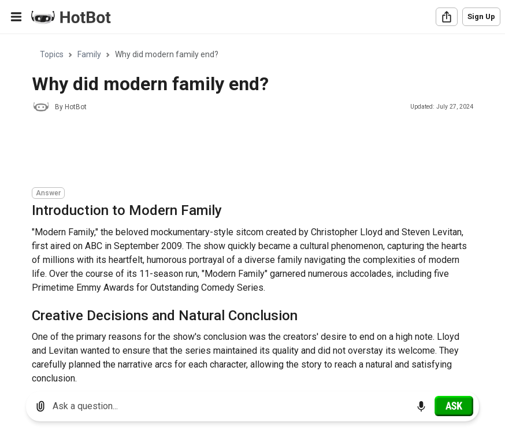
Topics (52, 54)
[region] (252, 208)
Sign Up (481, 16)
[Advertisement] (242, 151)
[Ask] (454, 406)
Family (89, 54)
